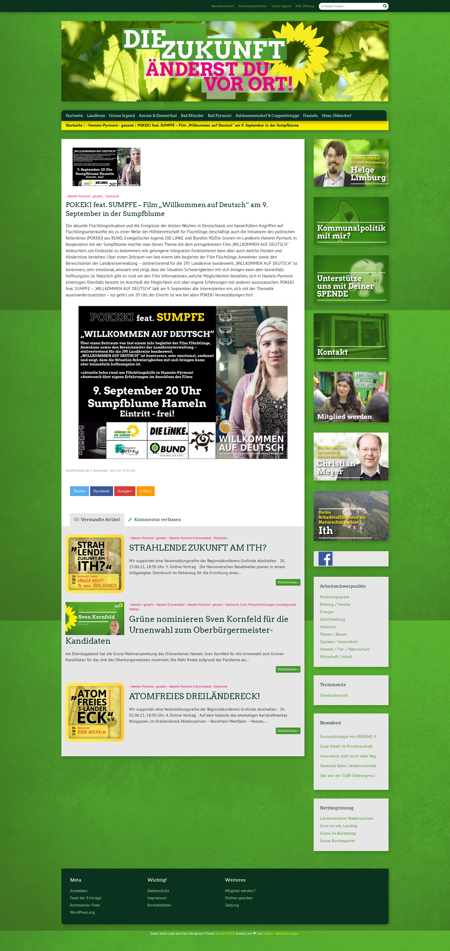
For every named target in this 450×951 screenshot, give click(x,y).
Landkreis (96, 115)
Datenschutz (158, 890)
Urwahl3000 (225, 933)
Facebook (102, 491)
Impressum (157, 897)
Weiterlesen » (288, 582)
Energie (326, 611)
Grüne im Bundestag (338, 833)
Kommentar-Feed (85, 905)
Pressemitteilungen (261, 605)
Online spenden (239, 897)
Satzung (232, 905)
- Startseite (111, 196)
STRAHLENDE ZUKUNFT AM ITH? (198, 548)
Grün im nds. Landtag (339, 825)
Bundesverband (223, 6)
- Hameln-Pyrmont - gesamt (110, 125)
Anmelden (79, 890)
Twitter (79, 491)
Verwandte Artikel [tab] (100, 519)
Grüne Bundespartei (337, 840)
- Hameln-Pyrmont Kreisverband (189, 538)
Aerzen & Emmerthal (158, 115)
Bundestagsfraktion (253, 6)
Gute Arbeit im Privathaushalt (346, 746)
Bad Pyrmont (220, 115)
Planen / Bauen (333, 634)
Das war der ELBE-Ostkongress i (348, 775)
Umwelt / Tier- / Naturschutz (345, 649)
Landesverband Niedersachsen (346, 818)
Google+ (125, 491)
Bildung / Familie (335, 604)
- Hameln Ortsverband (170, 605)
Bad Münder (192, 115)
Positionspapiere (334, 596)
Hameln (310, 115)
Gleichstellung (332, 619)
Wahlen (134, 609)
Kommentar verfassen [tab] (157, 519)
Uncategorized (286, 605)
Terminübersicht (334, 695)
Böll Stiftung (305, 6)
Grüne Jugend (281, 6)
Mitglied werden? (240, 890)
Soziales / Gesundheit (339, 641)
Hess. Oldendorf (336, 115)
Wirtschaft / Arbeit (336, 656)
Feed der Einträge (85, 897)
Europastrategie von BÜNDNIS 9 (348, 736)
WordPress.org (82, 912)
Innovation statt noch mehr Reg (348, 756)
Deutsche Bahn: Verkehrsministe (348, 765)
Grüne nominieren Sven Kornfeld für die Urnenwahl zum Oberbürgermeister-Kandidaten (176, 630)
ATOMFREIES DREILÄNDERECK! (194, 696)
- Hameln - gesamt (141, 605)
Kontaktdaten (159, 905)
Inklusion (328, 626)
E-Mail (145, 491)
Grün (243, 605)
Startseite (74, 115)
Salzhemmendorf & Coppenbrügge (267, 115)
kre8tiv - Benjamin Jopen (281, 933)
